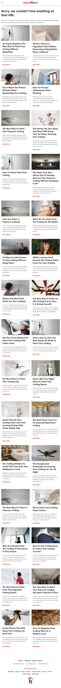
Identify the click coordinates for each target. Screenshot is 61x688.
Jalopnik (17, 671)
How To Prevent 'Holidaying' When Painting (42, 90)
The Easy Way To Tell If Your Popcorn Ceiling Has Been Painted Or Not (45, 590)
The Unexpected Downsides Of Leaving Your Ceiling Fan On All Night (44, 468)
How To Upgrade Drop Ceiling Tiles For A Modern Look (44, 631)
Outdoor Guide (26, 674)
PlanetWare (35, 674)
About (21, 661)
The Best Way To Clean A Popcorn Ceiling (15, 509)
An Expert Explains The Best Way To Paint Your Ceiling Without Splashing (14, 48)
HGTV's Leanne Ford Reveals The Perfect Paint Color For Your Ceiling (45, 260)
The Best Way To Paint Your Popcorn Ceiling (13, 130)
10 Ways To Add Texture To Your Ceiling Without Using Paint (14, 260)
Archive (27, 661)
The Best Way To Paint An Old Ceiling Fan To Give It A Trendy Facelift (45, 301)
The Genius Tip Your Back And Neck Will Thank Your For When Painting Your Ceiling (45, 133)
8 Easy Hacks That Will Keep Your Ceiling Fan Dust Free (14, 631)
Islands (50, 671)
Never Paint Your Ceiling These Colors (45, 509)
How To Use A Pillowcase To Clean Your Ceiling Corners (45, 549)
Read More (6, 65)
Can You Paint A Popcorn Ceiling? (11, 220)
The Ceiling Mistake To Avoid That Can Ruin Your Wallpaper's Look (15, 466)
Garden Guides (36, 671)
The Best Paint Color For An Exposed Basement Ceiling (45, 423)
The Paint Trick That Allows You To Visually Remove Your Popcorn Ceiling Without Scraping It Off (45, 178)
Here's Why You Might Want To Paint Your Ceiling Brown (43, 382)
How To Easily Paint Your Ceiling (15, 174)
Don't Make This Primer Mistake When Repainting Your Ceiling (14, 90)
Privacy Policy (37, 661)
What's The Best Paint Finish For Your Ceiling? (14, 300)
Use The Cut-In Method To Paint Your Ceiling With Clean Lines (15, 340)
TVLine (23, 671)
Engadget (11, 671)
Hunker (44, 671)
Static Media (20, 664)
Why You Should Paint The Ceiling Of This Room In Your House (15, 549)
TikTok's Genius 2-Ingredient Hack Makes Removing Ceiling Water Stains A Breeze (45, 48)
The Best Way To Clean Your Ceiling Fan (14, 380)
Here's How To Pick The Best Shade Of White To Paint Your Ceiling (44, 341)
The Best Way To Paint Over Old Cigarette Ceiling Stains (13, 590)
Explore (28, 671)
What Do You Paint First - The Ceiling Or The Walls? (45, 220)
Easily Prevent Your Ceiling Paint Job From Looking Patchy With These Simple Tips (14, 424)
